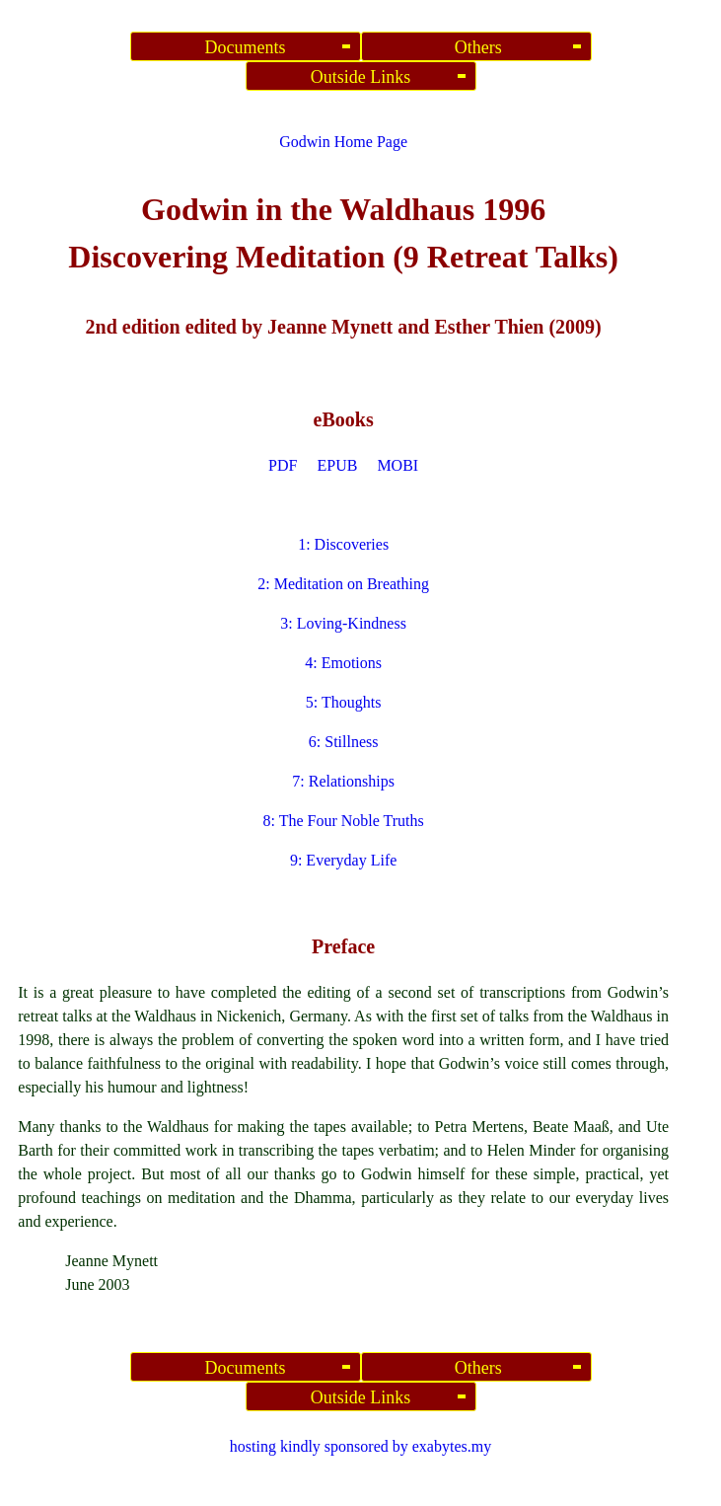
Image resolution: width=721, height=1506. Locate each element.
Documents (245, 47)
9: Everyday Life (343, 860)
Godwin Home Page (343, 141)
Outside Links (361, 77)
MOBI (397, 465)
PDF (282, 465)
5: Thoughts (344, 702)
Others (476, 47)
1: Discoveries (343, 544)
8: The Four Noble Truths (342, 820)
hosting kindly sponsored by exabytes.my (360, 1446)
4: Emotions (343, 662)
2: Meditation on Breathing (343, 583)
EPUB (337, 465)
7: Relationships (343, 781)
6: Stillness (344, 741)
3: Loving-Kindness (343, 623)
